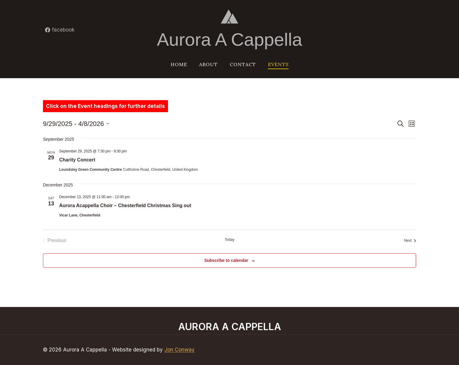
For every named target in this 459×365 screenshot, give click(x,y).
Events (278, 64)
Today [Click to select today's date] (229, 240)
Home (179, 64)
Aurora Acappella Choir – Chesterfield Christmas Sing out (125, 205)
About (208, 64)
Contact (243, 64)
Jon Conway (179, 350)
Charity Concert (77, 159)
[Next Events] (410, 240)
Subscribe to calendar (226, 260)
